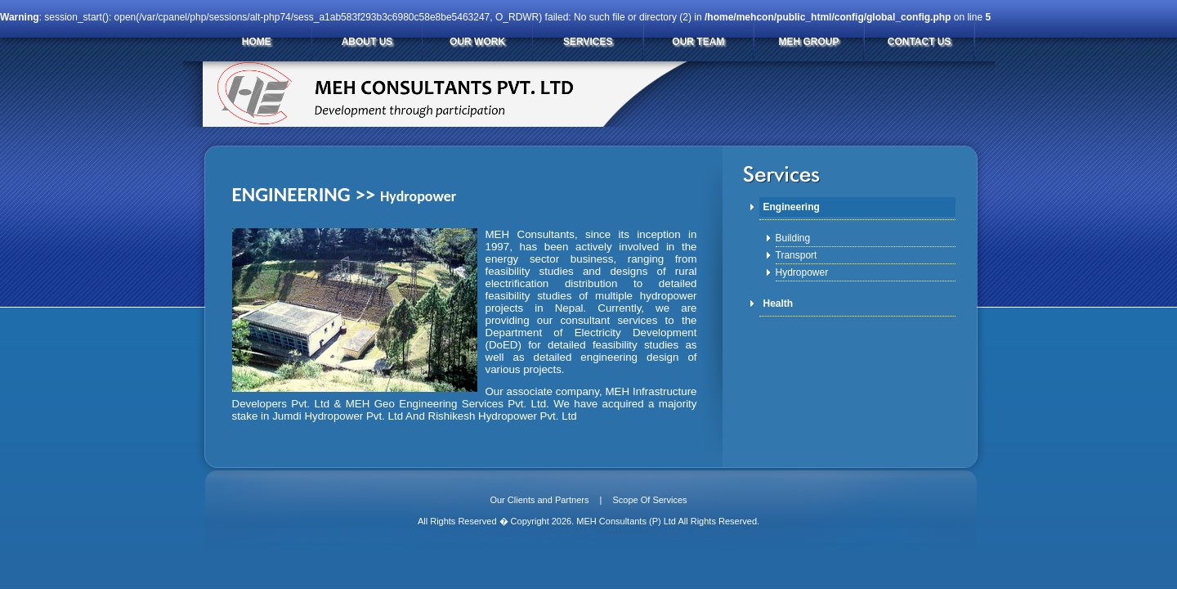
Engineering (791, 207)
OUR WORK (477, 41)
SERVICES (587, 41)
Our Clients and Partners (539, 500)
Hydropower (802, 272)
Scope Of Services (649, 500)
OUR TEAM (698, 41)
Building (793, 238)
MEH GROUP (808, 41)
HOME (256, 41)
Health (778, 303)
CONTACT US (919, 41)
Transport (796, 255)
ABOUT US (367, 41)
